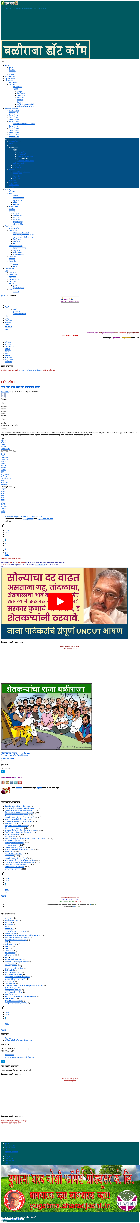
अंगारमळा (12, 145)
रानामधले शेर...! (9, 929)
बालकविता (4, 506)
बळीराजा (3, 442)
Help (10, 290)
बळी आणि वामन (17, 87)
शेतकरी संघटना (9, 226)
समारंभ (7, 318)
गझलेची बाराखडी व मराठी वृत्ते (25, 104)
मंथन (10, 193)
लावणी (3, 513)
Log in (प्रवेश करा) (28, 519)
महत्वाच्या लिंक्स (13, 206)
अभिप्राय (3, 446)
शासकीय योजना (17, 215)
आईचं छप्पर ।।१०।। (10, 998)
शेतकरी (7, 307)
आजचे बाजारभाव (10, 76)
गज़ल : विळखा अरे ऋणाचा (12, 869)
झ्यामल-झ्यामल (9, 981)
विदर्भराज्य (12, 209)
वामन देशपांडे (5, 392)
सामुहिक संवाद (17, 204)
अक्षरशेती (15, 89)
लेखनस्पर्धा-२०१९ (14, 121)
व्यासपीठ (15, 196)
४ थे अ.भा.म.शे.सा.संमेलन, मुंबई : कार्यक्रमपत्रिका (19, 813)
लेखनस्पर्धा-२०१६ (14, 130)
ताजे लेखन (12, 70)
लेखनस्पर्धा (8, 351)
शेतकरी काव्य (20, 102)
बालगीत (3, 498)
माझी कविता (12, 169)
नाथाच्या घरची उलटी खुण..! (12, 972)
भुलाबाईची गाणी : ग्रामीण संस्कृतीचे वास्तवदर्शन (18, 810)
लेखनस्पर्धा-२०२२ (14, 115)
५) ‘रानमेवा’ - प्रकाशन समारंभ (25, 161)
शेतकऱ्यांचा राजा (9, 268)
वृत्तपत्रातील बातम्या (10, 994)
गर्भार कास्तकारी (9, 851)
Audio (15, 266)
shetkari (3, 461)
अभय (2, 480)
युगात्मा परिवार (17, 311)
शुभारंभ (15, 285)
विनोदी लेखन (12, 187)
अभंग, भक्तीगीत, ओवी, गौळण (21, 172)
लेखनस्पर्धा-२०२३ (14, 113)
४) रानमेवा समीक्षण (22, 159)
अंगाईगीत (3, 489)
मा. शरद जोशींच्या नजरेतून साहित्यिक (16, 979)
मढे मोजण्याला (9, 924)
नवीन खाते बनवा (9, 1055)
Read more (23, 517)
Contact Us (12, 272)
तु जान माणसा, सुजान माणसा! (13, 988)
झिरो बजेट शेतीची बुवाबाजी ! (13, 841)
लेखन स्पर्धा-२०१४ (14, 135)
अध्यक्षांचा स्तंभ (17, 250)
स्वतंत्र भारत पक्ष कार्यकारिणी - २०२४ (23, 235)
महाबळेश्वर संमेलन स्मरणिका (13, 1001)
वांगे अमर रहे (16, 165)
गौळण (2, 500)
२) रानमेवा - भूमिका (22, 154)
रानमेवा (15, 150)
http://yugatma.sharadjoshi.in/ (12, 1219)
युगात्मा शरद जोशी (14, 228)
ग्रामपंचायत (12, 211)
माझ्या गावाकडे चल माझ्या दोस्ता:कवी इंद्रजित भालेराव (20, 996)
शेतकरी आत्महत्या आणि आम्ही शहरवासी (16, 864)
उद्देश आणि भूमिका (18, 288)
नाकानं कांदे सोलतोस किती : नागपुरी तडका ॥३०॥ (19, 849)
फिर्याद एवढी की (9, 970)
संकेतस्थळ (12, 259)
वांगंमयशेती (19, 788)
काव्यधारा (19, 91)
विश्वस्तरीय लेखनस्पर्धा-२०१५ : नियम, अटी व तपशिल (20, 817)
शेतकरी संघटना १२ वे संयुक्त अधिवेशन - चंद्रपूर (18, 832)
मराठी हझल (4, 482)
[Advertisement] (70, 25)
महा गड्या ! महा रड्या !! (12, 966)
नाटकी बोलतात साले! (11, 823)
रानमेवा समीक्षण (5, 449)
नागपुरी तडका (17, 167)
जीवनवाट (7, 948)
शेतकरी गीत (20, 98)
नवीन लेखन (12, 72)
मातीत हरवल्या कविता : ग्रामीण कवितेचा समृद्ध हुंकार (20, 860)
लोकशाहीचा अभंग (10, 837)
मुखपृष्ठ (7, 65)
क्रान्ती (6, 942)
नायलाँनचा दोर (9, 918)
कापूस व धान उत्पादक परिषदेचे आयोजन (16, 826)
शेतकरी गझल (21, 93)
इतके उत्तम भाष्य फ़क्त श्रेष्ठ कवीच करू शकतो (20, 387)
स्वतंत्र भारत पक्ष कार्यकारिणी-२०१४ (23, 237)
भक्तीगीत (3, 508)
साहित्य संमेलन (9, 80)
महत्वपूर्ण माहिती (17, 222)
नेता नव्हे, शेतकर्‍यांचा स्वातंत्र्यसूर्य (14, 828)
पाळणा (3, 493)
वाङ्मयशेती (7, 139)
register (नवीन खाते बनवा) (45, 519)
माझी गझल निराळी (18, 163)
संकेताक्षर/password (7, 1051)
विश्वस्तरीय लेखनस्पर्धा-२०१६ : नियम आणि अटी (18, 821)
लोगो (14, 243)
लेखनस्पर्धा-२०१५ (14, 132)
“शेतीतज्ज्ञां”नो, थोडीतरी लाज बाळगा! (15, 931)
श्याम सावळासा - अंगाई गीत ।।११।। (15, 847)
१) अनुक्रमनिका (21, 152)
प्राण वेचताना (9, 922)
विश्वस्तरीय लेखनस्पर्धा (11, 108)
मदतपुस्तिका (12, 277)
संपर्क (6, 271)
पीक (6, 927)
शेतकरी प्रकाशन (17, 239)
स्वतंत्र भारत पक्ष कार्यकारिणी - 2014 (15, 819)
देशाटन (7, 329)
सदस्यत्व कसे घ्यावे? (14, 279)
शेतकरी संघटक (17, 241)
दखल (2, 472)
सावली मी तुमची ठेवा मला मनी (13, 959)
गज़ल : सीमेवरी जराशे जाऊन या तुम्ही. (16, 940)
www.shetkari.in (40, 565)
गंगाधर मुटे (4, 465)
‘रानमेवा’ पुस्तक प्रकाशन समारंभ (14, 843)
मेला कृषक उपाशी (10, 953)
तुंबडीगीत (3, 504)
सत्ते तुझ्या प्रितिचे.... (10, 964)
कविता (3, 491)
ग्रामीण (3, 453)
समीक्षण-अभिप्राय (14, 185)
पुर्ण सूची (3, 896)
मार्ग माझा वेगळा (17, 174)
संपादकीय (12, 283)
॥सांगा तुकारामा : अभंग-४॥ (13, 990)
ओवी (2, 495)
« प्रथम (7, 530)
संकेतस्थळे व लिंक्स (18, 224)
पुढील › (7, 552)
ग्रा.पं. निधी (16, 217)
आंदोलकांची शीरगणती (19, 314)
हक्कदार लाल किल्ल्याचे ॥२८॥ (13, 854)
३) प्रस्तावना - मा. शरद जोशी (25, 156)
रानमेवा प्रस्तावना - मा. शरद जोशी (14, 867)
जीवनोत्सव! (8, 946)
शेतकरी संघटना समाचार (15, 246)
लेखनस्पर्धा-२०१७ (14, 128)
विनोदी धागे (20, 100)
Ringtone (16, 265)
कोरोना (11, 143)
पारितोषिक (12, 191)
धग (6, 957)
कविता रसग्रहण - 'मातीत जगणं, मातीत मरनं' (17, 937)
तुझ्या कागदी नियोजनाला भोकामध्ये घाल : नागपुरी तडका (21, 830)
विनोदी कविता (21, 95)
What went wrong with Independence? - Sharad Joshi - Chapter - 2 (26, 838)
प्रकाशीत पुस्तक (13, 148)
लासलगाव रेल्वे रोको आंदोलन (13, 974)
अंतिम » (7, 555)
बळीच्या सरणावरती (10, 955)
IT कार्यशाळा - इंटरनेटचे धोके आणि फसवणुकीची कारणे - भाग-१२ (24, 985)
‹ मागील (7, 532)
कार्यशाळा (11, 74)
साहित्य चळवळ (13, 84)
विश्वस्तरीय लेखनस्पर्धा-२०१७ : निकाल (16, 858)
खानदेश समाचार (17, 252)
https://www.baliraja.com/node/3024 (30, 370)
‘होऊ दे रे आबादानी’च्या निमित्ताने (14, 968)
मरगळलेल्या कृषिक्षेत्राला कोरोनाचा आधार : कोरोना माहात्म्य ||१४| (23, 935)
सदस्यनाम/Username (8, 1049)
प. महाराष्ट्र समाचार (18, 254)
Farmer (3, 463)
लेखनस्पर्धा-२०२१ (14, 117)
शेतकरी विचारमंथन (18, 198)
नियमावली (16, 292)
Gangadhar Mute (6, 478)
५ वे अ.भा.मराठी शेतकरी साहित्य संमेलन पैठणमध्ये (19, 808)
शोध (2, 769)
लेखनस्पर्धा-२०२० (14, 119)
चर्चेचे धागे (15, 202)
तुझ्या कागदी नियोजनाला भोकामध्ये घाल (16, 815)
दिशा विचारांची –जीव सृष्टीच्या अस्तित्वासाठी (17, 977)
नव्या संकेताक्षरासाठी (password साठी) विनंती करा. (19, 1057)
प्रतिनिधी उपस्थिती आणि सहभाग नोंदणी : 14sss (18, 1040)
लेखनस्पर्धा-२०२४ (14, 111)
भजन (2, 502)
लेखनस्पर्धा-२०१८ (14, 126)
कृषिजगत (7, 189)
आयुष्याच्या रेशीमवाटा (15, 141)
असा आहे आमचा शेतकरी (12, 834)
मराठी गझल (16, 178)
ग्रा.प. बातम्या (16, 220)
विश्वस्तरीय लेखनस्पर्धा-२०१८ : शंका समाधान (18, 806)
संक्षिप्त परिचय (13, 275)
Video (11, 263)
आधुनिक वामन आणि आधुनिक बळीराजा (16, 961)
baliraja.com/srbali (7, 759)
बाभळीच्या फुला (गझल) (11, 920)
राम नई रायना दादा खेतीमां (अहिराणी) (16, 1003)
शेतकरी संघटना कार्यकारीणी (21, 233)
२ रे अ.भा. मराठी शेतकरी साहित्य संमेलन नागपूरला (19, 862)
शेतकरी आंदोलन (13, 257)
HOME (7, 305)
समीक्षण (7, 316)
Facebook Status (10, 78)
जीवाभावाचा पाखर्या (10, 933)
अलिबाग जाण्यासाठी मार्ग (12, 845)
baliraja (3, 440)
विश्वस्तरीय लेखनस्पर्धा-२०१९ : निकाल (24, 124)
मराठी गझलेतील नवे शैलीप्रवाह (25, 106)
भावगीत (3, 511)
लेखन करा (8, 1038)
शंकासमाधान (12, 281)
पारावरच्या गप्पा (17, 200)
